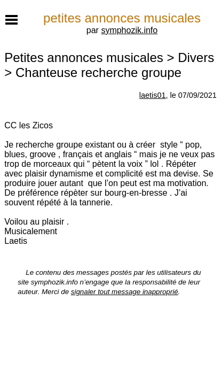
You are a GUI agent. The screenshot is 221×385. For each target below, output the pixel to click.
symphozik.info (129, 30)
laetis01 (152, 95)
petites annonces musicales (122, 18)
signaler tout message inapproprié (124, 292)
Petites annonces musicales (83, 57)
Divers (196, 57)
